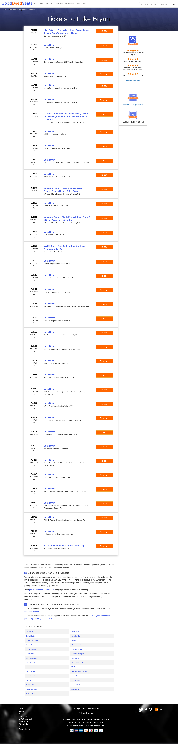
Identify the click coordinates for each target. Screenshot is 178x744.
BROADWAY (81, 4)
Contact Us (23, 716)
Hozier (28, 667)
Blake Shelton (30, 636)
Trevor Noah (75, 676)
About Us (22, 711)
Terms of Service (25, 729)
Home (5, 10)
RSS (160, 710)
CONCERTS (69, 4)
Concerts (12, 10)
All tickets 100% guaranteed (133, 105)
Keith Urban (30, 684)
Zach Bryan (75, 689)
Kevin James (30, 693)
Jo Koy (28, 680)
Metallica (74, 640)
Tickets (104, 31)
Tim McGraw (75, 667)
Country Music (21, 10)
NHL (52, 4)
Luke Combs (75, 636)
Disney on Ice (30, 654)
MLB (46, 4)
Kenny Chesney (31, 689)
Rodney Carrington (77, 654)
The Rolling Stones (77, 662)
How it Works (23, 721)
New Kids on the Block (79, 649)
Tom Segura (75, 680)
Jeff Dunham (30, 671)
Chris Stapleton (31, 649)
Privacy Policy (24, 724)
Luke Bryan (75, 631)
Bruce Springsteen (32, 640)
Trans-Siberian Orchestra (79, 671)
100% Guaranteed (25, 719)
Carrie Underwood (32, 645)
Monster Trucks (76, 645)
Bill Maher (29, 631)
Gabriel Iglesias (31, 658)
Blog (20, 714)
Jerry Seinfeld (30, 676)
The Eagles (75, 658)
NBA (41, 4)
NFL (35, 4)
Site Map (22, 726)
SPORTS (59, 4)
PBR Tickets (75, 684)
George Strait (30, 662)
